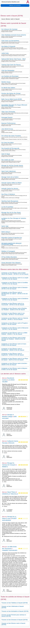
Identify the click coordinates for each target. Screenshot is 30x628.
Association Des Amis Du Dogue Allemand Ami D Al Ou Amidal (14, 105)
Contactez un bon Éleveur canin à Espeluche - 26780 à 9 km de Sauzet (12, 354)
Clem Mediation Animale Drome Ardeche (13, 34)
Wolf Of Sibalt (5, 154)
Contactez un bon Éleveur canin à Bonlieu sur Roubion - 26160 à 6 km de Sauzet (14, 309)
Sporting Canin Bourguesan (9, 201)
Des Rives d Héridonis (8, 194)
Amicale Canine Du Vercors (9, 188)
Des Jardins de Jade (7, 159)
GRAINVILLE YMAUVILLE (10, 494)
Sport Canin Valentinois (8, 171)
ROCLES (11, 443)
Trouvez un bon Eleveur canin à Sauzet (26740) (13, 624)
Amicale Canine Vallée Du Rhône (11, 182)
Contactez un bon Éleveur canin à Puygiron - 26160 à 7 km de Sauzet (15, 323)
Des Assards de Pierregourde (10, 148)
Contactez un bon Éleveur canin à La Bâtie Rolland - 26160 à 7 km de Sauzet (14, 333)
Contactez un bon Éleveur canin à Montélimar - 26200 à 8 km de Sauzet (12, 349)
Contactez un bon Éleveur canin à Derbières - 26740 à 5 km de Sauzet (14, 299)
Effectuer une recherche (15, 5)
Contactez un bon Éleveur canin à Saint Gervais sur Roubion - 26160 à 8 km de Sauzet (13, 339)
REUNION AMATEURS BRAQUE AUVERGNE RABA (11, 244)
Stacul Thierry (11, 492)
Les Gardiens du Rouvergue (9, 76)
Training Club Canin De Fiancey (11, 64)
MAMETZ (5, 466)
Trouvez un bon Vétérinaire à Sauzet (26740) (12, 607)
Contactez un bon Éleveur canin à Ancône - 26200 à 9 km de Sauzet (14, 364)
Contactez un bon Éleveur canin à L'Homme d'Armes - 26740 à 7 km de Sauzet (14, 318)
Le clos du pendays (7, 206)
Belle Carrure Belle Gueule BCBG (11, 99)
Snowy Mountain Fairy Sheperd (10, 262)
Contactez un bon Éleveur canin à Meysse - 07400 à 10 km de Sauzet (14, 369)
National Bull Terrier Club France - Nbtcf (13, 58)
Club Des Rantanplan (7, 70)
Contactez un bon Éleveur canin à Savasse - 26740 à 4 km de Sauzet (14, 288)
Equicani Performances (8, 123)
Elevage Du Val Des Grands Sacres (12, 165)
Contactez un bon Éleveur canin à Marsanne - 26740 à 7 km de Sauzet (14, 328)
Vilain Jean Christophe (8, 111)
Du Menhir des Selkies (8, 87)
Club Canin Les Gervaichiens (10, 40)
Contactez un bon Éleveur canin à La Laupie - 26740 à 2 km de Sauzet (14, 278)
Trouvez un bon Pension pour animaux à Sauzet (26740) (13, 615)
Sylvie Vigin (5, 226)
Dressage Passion (6, 117)
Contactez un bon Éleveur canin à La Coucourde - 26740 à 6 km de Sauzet (12, 304)
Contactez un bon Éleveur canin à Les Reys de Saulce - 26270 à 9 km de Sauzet (14, 359)
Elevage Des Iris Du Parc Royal (11, 212)
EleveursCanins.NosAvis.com (10, 2)
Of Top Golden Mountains (9, 256)
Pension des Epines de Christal (10, 93)
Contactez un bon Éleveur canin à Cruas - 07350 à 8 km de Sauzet (14, 344)
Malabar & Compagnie (8, 251)
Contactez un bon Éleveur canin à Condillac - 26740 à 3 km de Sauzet (14, 283)
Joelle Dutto (5, 53)
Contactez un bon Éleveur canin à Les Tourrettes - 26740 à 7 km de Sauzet (13, 313)
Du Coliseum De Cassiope (9, 29)
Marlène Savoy (6, 81)
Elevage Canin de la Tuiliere (9, 177)
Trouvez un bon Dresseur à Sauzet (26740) (14, 619)
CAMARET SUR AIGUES (9, 550)
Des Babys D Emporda (8, 46)
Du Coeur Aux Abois (7, 142)
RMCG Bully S (5, 231)
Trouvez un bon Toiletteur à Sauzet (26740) (14, 603)
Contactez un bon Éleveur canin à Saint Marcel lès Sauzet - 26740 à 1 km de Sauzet (14, 273)
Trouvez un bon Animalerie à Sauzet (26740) (14, 611)
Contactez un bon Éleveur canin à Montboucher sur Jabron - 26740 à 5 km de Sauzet (14, 294)
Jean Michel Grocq (7, 128)
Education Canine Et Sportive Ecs (11, 237)
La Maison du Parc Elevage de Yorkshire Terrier (13, 219)
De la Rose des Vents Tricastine (11, 135)
